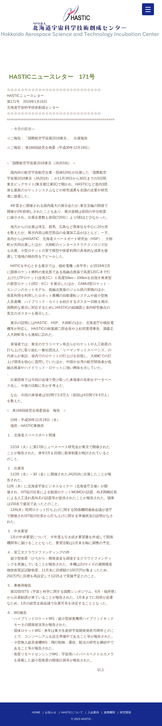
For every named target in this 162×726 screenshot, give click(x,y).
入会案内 (93, 712)
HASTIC (86, 719)
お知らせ (50, 712)
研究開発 (125, 712)
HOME (36, 712)
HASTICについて (72, 712)
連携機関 (109, 712)
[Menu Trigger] (148, 9)
